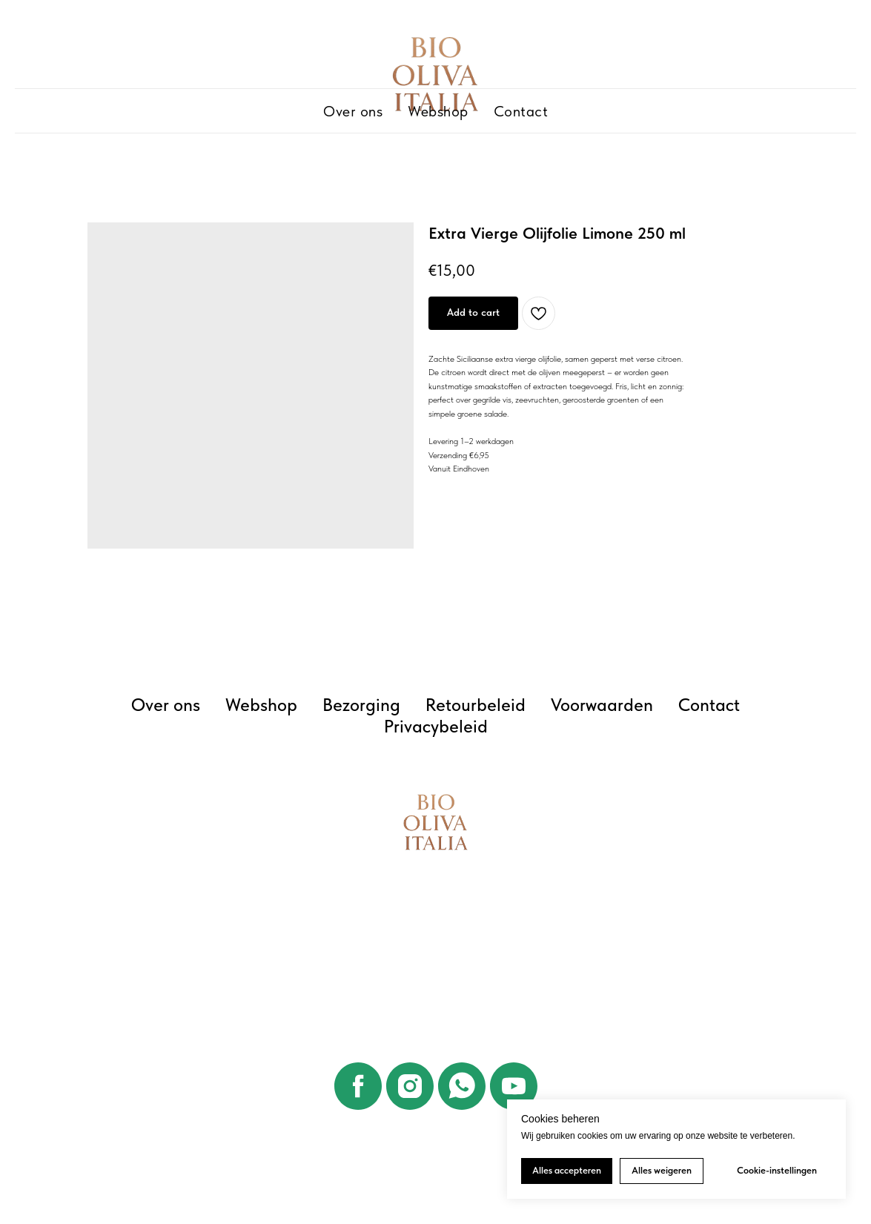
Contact (521, 111)
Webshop (438, 111)
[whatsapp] (462, 1086)
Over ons (352, 111)
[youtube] (513, 1086)
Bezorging (361, 704)
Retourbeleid (475, 704)
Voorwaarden (602, 704)
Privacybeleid (436, 726)
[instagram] (410, 1086)
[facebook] (358, 1086)
